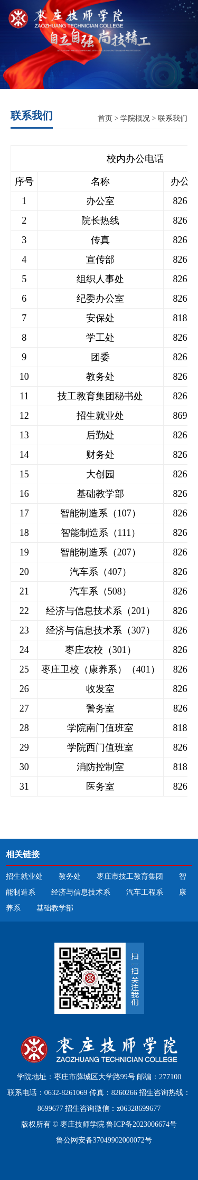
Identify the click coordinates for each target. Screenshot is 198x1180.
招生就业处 (24, 876)
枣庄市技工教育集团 (130, 876)
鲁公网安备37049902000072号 (103, 1140)
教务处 (70, 876)
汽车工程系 (144, 892)
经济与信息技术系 (80, 892)
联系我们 (172, 118)
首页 (105, 118)
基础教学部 (54, 908)
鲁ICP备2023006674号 (141, 1124)
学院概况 (135, 118)
